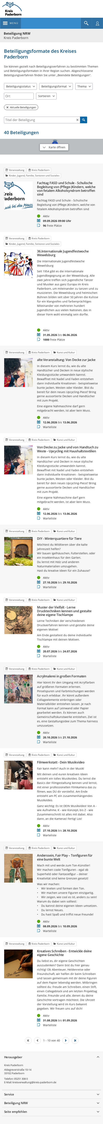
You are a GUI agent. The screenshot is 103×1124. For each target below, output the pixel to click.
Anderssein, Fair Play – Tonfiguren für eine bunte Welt (65, 857)
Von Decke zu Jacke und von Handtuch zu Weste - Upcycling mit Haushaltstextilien (67, 449)
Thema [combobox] (82, 86)
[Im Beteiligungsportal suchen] (86, 23)
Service (9, 1094)
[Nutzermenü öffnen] (97, 23)
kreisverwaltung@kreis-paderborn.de (34, 1082)
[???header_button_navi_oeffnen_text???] (10, 23)
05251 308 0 (21, 1078)
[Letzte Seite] (75, 1040)
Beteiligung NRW (17, 33)
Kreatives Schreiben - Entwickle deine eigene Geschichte (64, 953)
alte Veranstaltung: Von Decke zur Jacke (66, 360)
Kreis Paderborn (13, 1065)
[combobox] (19, 96)
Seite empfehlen (15, 1112)
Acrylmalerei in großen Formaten (61, 676)
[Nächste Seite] (65, 1040)
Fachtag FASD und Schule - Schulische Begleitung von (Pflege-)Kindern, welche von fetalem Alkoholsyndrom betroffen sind (66, 188)
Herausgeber (13, 1057)
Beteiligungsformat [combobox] (54, 86)
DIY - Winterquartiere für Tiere (59, 539)
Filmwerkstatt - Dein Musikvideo (61, 762)
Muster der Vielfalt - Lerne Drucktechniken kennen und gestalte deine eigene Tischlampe (64, 611)
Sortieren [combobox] (44, 96)
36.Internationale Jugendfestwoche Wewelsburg (63, 253)
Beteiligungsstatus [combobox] (18, 86)
